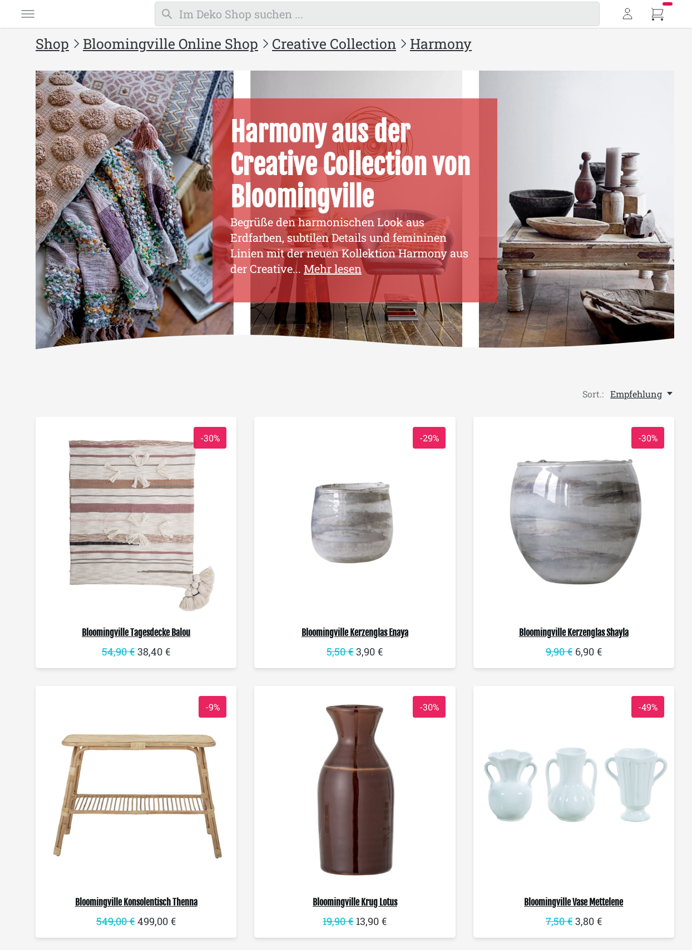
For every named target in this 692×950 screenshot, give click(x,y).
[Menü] (28, 14)
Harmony (441, 43)
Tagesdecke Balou (136, 632)
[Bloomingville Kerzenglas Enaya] (354, 517)
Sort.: (593, 394)
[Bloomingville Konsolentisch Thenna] (136, 787)
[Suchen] (377, 14)
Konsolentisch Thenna (136, 903)
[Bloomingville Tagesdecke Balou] (136, 517)
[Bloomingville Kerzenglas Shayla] (573, 517)
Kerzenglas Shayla (574, 632)
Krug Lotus (355, 903)
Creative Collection (334, 43)
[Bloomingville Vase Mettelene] (573, 787)
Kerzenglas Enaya (354, 632)
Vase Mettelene (573, 903)
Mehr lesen (333, 268)
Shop (52, 43)
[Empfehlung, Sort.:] (642, 394)
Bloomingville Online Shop (170, 43)
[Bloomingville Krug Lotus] (354, 787)
